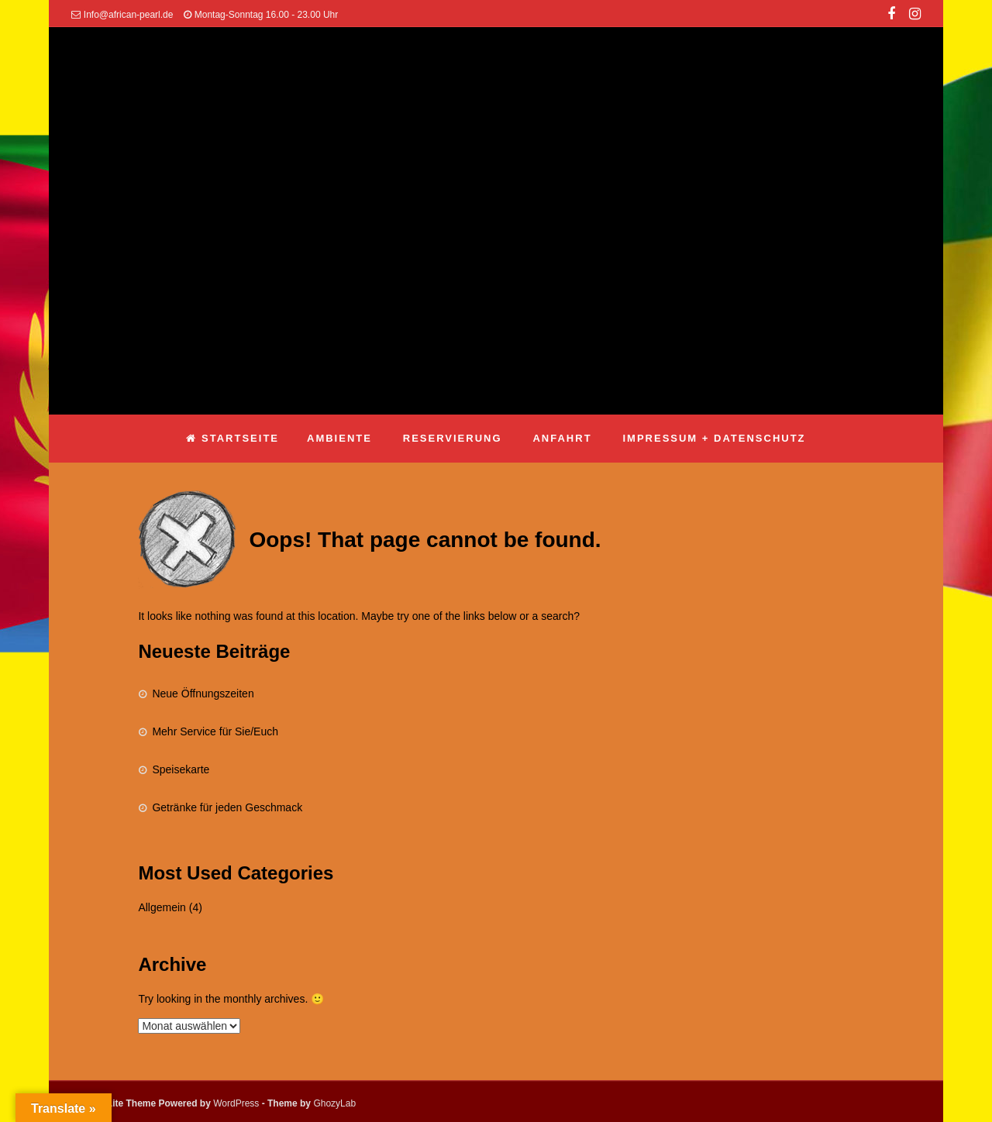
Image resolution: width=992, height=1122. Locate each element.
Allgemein (161, 907)
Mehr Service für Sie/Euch (215, 731)
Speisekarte (180, 769)
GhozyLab (334, 1103)
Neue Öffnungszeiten (202, 693)
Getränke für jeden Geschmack (227, 807)
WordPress (236, 1103)
